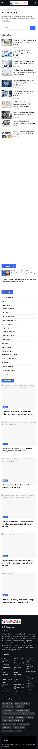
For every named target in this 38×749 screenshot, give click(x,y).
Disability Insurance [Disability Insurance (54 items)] (22, 710)
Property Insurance (9, 355)
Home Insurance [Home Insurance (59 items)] (8, 717)
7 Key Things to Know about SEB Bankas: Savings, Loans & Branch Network (23, 53)
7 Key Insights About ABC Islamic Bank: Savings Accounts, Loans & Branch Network (24, 42)
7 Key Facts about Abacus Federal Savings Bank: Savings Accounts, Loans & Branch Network (24, 72)
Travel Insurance (8, 370)
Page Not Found (11, 9)
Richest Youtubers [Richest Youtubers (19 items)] (23, 724)
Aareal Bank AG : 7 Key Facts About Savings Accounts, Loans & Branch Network (23, 93)
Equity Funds (7, 324)
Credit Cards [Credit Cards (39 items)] (25, 703)
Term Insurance (8, 366)
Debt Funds (6, 313)
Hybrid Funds (7, 340)
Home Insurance (8, 336)
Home (3, 9)
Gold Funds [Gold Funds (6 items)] (17, 713)
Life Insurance (7, 347)
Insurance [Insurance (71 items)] (30, 717)
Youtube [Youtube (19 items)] (18, 731)
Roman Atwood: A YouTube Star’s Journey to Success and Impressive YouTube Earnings (19, 281)
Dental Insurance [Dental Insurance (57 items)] (8, 710)
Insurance (6, 343)
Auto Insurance (8, 297)
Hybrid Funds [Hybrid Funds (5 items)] (20, 717)
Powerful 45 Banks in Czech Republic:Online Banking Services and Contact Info (24, 123)
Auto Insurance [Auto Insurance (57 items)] (7, 703)
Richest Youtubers (9, 359)
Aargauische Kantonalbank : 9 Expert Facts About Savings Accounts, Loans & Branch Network (24, 83)
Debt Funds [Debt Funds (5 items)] (19, 707)
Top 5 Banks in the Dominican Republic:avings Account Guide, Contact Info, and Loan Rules (22, 104)
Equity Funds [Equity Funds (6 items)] (7, 713)
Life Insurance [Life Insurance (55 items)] (7, 720)
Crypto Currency (8, 309)
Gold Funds (6, 328)
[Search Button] (32, 28)
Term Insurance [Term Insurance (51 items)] (19, 727)
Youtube (5, 374)
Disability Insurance (9, 320)
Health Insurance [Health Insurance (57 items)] (28, 713)
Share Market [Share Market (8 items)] (7, 727)
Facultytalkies (10, 744)
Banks (4, 301)
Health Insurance (8, 332)
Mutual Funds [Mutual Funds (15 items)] (18, 720)
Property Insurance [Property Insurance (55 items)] (9, 724)
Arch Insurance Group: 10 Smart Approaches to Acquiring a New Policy (23, 272)
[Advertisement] (19, 161)
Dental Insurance (9, 316)
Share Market (7, 363)
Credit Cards (7, 305)
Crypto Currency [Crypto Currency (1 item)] (8, 707)
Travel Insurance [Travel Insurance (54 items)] (8, 731)
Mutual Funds (7, 351)
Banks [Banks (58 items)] (17, 703)
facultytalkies (5, 746)
